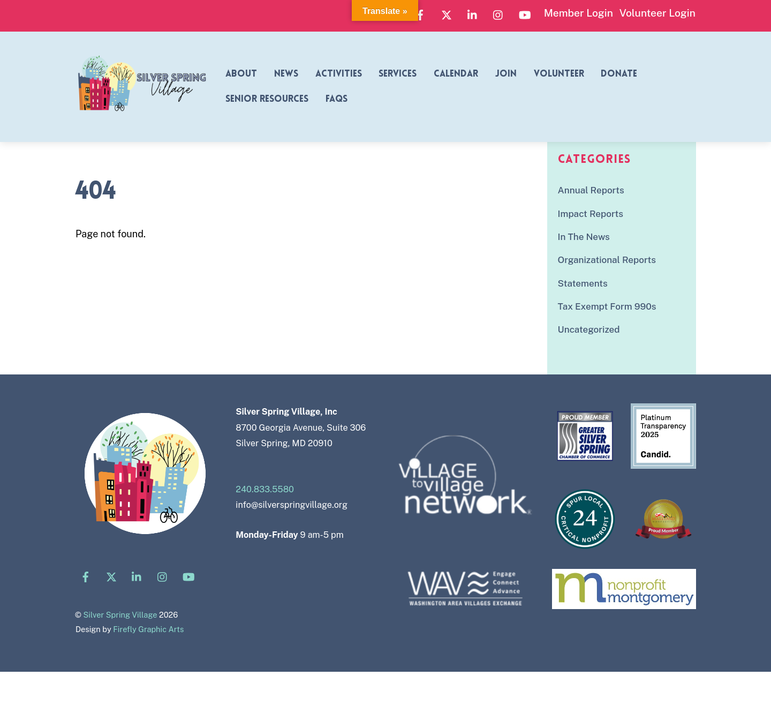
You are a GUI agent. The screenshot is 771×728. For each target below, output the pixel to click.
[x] (446, 13)
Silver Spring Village (120, 614)
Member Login (578, 13)
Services (398, 74)
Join (506, 74)
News (286, 74)
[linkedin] (472, 13)
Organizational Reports (607, 259)
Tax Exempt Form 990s (607, 306)
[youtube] (524, 13)
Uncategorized (589, 329)
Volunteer (559, 74)
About (241, 74)
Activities (338, 74)
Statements (583, 283)
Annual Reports (591, 190)
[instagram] (498, 13)
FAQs (336, 99)
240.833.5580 (265, 489)
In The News (584, 236)
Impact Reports (590, 213)
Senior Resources (266, 99)
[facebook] (420, 13)
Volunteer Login (657, 13)
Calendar (456, 74)
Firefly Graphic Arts (148, 629)
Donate (619, 74)
